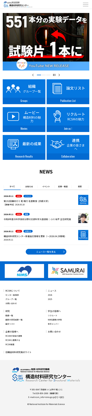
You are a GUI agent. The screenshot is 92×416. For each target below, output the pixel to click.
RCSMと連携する (12, 340)
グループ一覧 (11, 299)
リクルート (52, 315)
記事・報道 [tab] (63, 186)
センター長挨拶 (12, 295)
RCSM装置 (9, 344)
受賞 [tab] (80, 186)
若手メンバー (53, 324)
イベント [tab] (46, 186)
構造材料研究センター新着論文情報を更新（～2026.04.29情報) (34, 236)
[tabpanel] (46, 42)
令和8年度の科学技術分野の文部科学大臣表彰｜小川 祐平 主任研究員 (37, 219)
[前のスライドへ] (33, 75)
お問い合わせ (11, 303)
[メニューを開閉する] (85, 4)
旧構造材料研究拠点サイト (18, 352)
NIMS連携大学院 (55, 320)
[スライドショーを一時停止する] (54, 75)
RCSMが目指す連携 (13, 336)
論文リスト (10, 324)
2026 (50, 295)
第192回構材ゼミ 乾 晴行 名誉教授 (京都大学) (26, 201)
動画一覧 (9, 315)
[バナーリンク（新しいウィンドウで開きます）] (24, 271)
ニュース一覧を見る (46, 251)
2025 (50, 299)
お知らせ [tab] (29, 186)
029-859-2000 (42, 393)
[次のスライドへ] (59, 75)
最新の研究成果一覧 (13, 320)
